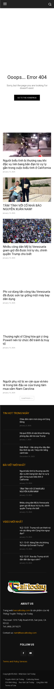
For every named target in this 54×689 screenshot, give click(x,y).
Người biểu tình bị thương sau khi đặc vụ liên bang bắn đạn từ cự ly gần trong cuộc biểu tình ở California (27, 164)
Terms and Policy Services (15, 661)
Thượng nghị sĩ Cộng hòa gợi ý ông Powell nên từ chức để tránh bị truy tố (26, 340)
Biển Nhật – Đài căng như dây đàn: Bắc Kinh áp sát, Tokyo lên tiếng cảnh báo (35, 450)
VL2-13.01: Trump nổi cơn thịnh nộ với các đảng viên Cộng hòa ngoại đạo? (35, 531)
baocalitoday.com (21, 610)
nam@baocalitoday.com (25, 632)
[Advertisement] (27, 37)
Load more (27, 398)
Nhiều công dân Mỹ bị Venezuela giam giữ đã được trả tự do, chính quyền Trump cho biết (25, 250)
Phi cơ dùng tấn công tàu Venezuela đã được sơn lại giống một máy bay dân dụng (26, 295)
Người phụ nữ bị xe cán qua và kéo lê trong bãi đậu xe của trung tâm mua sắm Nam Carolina (25, 385)
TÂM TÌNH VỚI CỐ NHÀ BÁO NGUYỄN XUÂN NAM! (22, 207)
